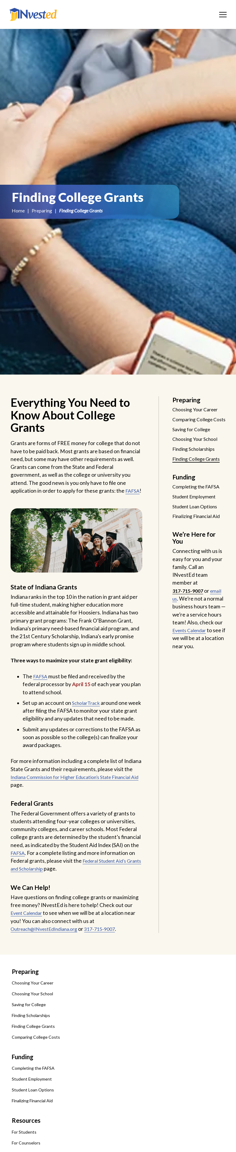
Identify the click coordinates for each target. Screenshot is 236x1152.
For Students (24, 1147)
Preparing (42, 210)
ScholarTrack (87, 711)
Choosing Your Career (32, 998)
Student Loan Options (33, 1105)
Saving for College (29, 1020)
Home (18, 210)
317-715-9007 (110, 944)
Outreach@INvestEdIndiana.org (49, 944)
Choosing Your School (32, 1009)
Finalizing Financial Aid (32, 1116)
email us (181, 622)
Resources (26, 1136)
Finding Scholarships (31, 1031)
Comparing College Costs (36, 1053)
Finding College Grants (33, 1042)
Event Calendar (29, 929)
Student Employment (32, 1094)
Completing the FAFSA (33, 1084)
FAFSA (18, 498)
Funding (22, 1072)
